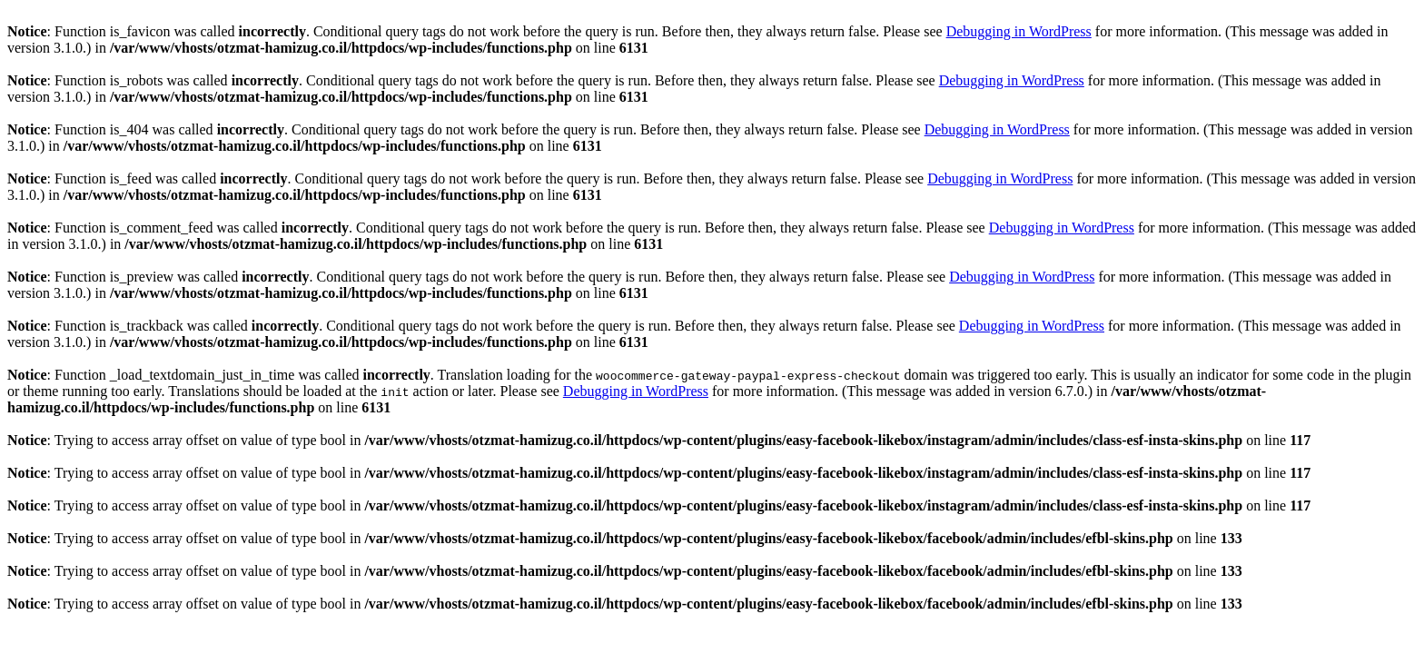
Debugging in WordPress (1019, 31)
